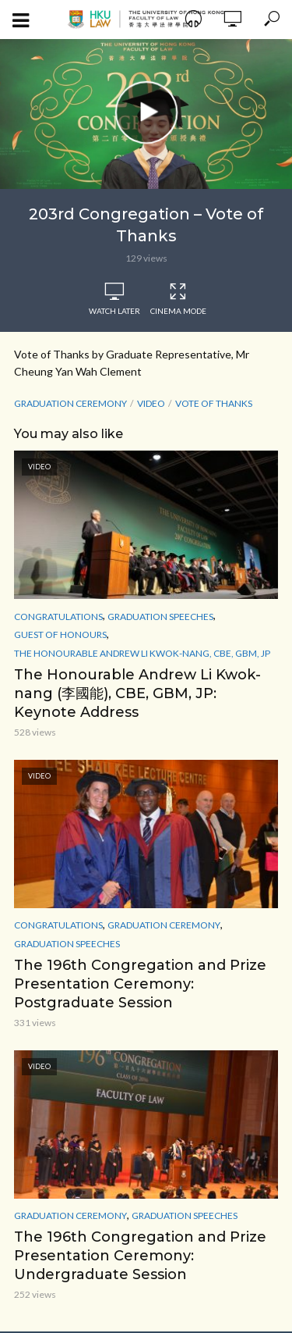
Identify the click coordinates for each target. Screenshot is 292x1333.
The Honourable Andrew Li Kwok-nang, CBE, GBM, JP (142, 653)
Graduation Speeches (160, 616)
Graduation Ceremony (70, 403)
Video (151, 403)
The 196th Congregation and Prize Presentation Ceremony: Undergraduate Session (140, 1255)
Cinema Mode (178, 299)
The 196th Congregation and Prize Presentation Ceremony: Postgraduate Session (140, 984)
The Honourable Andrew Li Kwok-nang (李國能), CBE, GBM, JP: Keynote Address (137, 693)
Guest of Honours (60, 634)
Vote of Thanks (213, 403)
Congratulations (58, 616)
